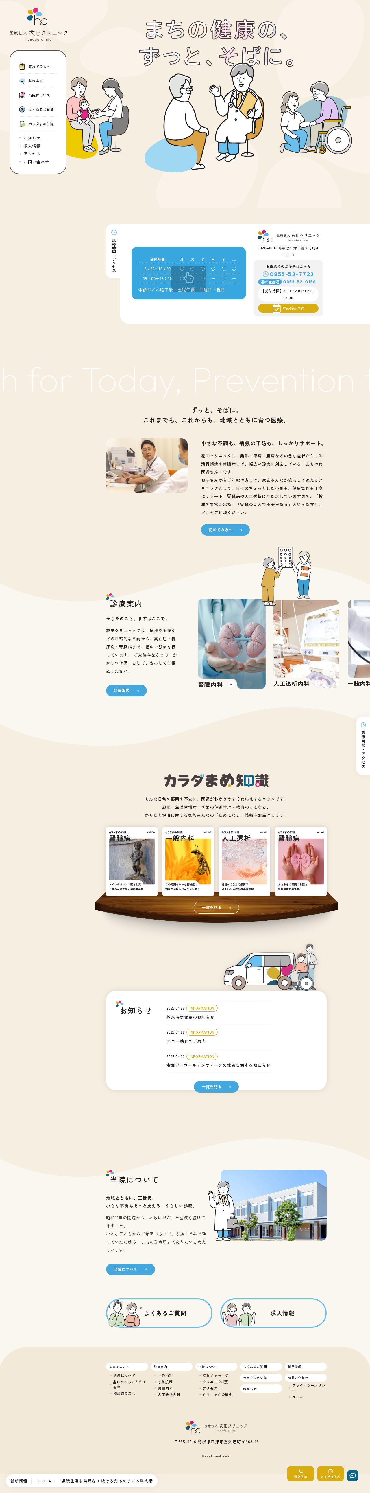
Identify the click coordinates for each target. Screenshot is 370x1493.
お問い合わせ (298, 1378)
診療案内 (160, 1367)
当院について (208, 1367)
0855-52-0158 (299, 281)
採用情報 (294, 1367)
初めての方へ (119, 1367)
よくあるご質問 (255, 1367)
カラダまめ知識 (255, 1378)
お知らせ (250, 1389)
